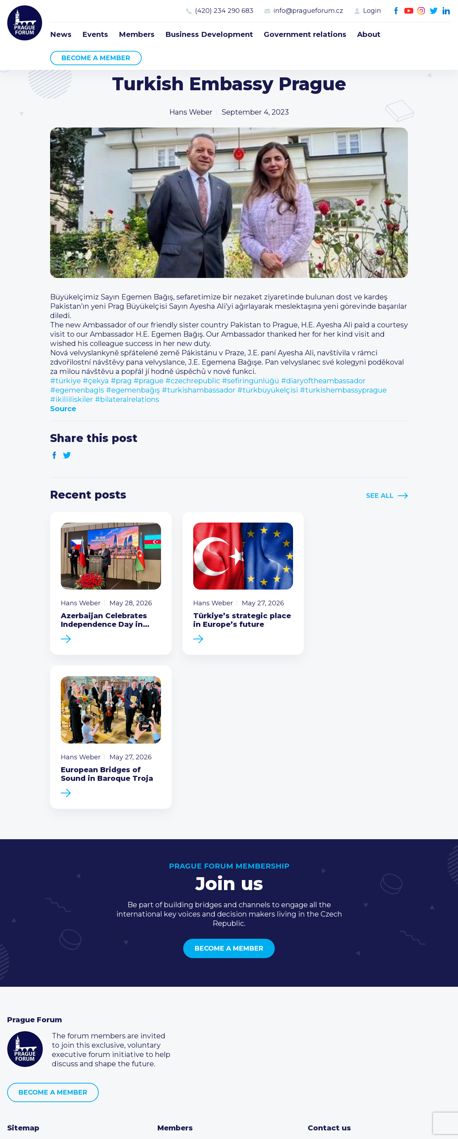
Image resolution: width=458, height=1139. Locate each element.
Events (95, 34)
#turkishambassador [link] (198, 390)
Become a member (96, 58)
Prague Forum (25, 23)
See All (380, 496)
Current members (189, 994)
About (368, 34)
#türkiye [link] (65, 380)
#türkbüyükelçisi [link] (267, 390)
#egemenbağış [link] (133, 390)
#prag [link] (121, 380)
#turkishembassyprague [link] (343, 390)
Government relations (305, 34)
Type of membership (194, 1005)
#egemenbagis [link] (77, 390)
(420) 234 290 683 (224, 11)
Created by (229, 1125)
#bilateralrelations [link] (127, 399)
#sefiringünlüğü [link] (250, 380)
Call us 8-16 (327, 994)
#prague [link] (148, 380)
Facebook (396, 10)
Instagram (421, 10)
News (61, 34)
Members (137, 34)
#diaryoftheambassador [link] (323, 380)
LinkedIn (446, 10)
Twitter (433, 10)
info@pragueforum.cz (308, 11)
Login (372, 11)
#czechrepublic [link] (192, 380)
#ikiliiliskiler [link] (71, 399)
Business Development (209, 34)
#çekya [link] (96, 380)
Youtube (408, 10)
